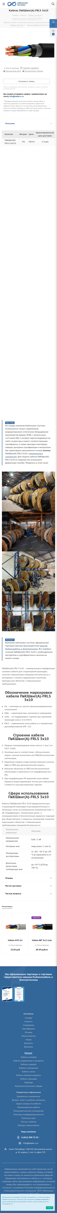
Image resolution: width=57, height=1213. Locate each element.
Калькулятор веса (13, 71)
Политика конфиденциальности (28, 1114)
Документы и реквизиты (28, 1096)
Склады (28, 1018)
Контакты (28, 1043)
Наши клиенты (29, 1036)
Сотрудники (28, 1025)
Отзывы (28, 1032)
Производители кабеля (28, 1107)
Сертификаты (28, 1028)
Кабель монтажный (28, 1068)
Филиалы (28, 1047)
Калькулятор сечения (34, 71)
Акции (28, 1039)
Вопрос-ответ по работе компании (28, 1100)
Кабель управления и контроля (28, 1061)
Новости (28, 1021)
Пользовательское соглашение (29, 1111)
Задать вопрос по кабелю (28, 1103)
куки (47, 1197)
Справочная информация (28, 1092)
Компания (28, 1013)
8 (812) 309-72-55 (29, 1137)
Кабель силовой (28, 1057)
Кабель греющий (28, 1079)
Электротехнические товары (28, 1086)
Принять (49, 1207)
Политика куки (28, 1118)
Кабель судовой (28, 1064)
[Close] (52, 1196)
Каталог (28, 1053)
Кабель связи (28, 1071)
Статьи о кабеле (28, 1121)
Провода (28, 1082)
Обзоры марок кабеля (28, 1125)
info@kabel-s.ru (16, 96)
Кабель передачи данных (28, 1075)
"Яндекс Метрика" (42, 1199)
